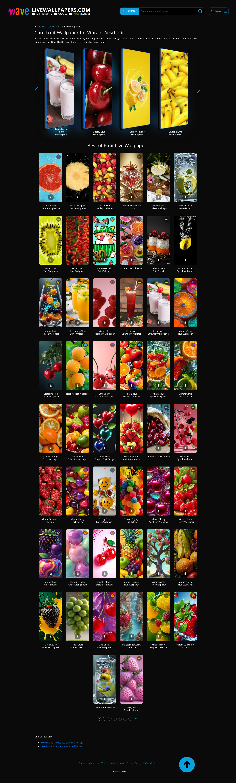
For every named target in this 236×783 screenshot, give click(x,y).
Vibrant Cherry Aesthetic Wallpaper (158, 520)
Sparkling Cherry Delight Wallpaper (104, 583)
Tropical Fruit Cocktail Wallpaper (158, 207)
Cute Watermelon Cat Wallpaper (104, 269)
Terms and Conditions (112, 763)
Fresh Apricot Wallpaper (77, 393)
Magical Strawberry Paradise (131, 646)
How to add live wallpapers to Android (61, 742)
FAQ (145, 763)
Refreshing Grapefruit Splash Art (51, 207)
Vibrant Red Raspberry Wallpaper (105, 332)
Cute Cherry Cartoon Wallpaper (104, 395)
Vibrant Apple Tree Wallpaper (158, 583)
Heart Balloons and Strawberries (131, 458)
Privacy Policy (134, 763)
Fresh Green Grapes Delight (77, 646)
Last (136, 718)
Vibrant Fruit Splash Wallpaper (50, 332)
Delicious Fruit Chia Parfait (158, 269)
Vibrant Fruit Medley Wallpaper (104, 207)
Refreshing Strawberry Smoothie (158, 332)
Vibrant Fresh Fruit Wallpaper (185, 583)
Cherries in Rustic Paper (158, 456)
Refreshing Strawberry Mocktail (131, 332)
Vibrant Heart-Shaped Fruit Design (104, 458)
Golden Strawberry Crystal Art (132, 207)
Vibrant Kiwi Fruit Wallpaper (50, 269)
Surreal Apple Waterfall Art (185, 207)
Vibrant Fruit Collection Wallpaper (78, 458)
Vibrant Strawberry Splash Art (185, 646)
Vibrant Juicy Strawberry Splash (50, 646)
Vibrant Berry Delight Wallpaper (185, 520)
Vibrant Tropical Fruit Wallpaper (131, 583)
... (130, 718)
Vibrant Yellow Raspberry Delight (158, 646)
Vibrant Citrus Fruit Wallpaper (185, 332)
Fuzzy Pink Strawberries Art (131, 709)
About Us (94, 763)
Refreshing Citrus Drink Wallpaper (77, 332)
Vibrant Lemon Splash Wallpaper (185, 269)
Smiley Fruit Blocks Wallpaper (104, 520)
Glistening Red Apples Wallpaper (50, 395)
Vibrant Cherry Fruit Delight (77, 520)
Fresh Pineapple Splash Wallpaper (77, 207)
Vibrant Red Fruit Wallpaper (77, 269)
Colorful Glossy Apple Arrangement (77, 583)
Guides (153, 763)
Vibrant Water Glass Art (104, 707)
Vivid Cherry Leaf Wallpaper (104, 646)
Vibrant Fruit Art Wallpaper (50, 583)
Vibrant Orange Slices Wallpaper (51, 458)
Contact (83, 763)
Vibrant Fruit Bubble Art (131, 268)
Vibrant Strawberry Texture (51, 520)
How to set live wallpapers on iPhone (61, 746)
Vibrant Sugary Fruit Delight (131, 520)
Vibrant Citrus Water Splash (185, 395)
